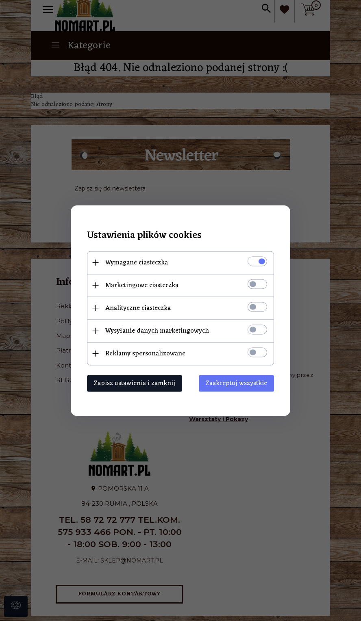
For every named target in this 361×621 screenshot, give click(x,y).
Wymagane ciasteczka (136, 262)
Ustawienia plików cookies (144, 235)
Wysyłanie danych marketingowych (157, 330)
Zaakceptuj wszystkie (236, 383)
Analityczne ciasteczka (138, 308)
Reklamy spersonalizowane (145, 353)
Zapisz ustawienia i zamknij (134, 383)
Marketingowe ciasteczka (141, 285)
